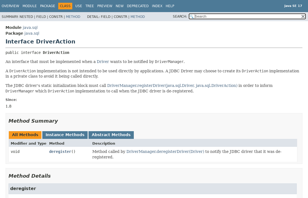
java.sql (30, 27)
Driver (103, 61)
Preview (104, 6)
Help (170, 6)
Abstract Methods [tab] (111, 135)
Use (78, 6)
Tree (89, 6)
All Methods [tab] (25, 135)
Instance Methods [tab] (65, 135)
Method (73, 17)
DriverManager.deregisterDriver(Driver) (165, 151)
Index (157, 6)
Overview (10, 6)
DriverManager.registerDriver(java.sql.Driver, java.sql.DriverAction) (172, 85)
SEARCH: (180, 16)
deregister (60, 151)
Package (47, 6)
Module (30, 6)
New (120, 6)
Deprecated (138, 6)
